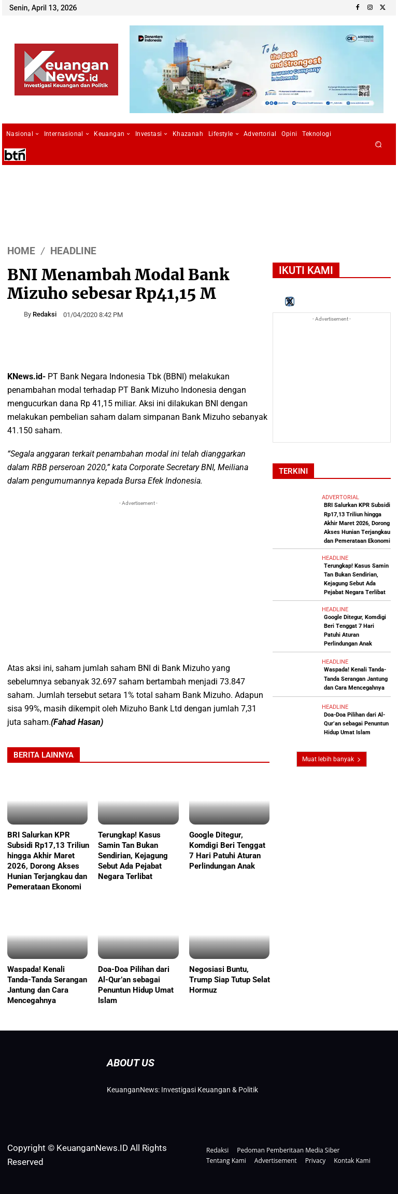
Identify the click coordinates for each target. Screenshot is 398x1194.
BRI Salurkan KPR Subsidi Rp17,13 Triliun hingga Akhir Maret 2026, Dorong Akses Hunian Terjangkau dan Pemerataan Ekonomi (357, 523)
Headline (73, 250)
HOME (21, 250)
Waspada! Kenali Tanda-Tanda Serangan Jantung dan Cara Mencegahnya (47, 985)
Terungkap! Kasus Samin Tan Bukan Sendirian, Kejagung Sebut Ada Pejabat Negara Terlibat (133, 855)
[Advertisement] (138, 581)
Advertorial (340, 497)
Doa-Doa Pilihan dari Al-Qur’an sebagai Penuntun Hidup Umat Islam (136, 985)
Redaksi (44, 314)
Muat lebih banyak (331, 758)
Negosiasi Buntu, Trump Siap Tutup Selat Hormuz (229, 980)
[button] (378, 144)
